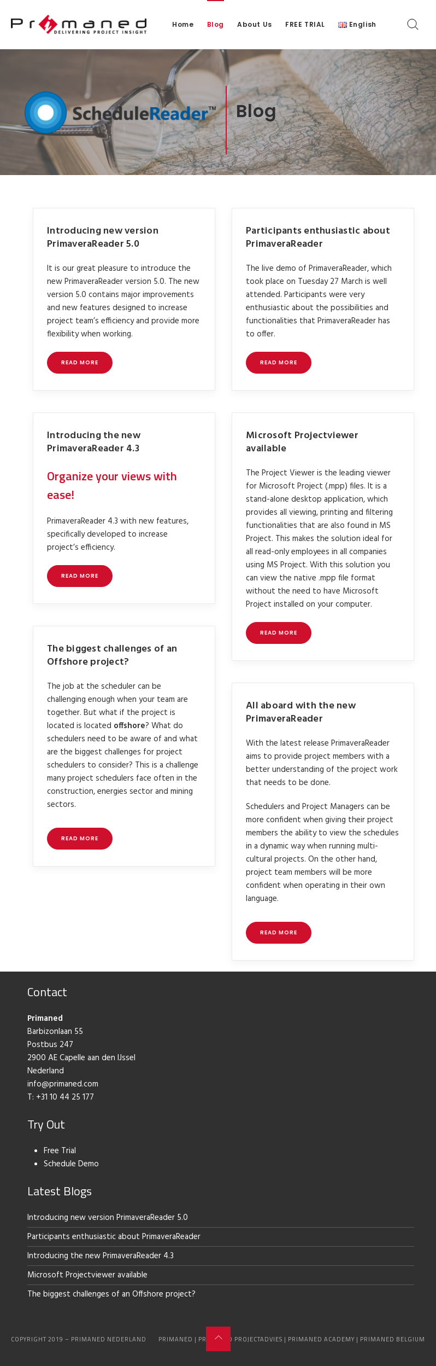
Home (182, 24)
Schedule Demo (71, 1164)
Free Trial (60, 1151)
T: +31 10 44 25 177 (60, 1097)
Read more (79, 362)
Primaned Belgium (392, 1339)
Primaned (175, 1339)
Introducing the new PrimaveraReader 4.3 (93, 442)
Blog (215, 24)
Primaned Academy (321, 1339)
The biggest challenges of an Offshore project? (112, 655)
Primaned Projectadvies (240, 1339)
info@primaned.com (62, 1084)
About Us (254, 24)
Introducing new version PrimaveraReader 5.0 (102, 237)
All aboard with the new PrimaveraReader (301, 712)
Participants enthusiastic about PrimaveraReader (318, 237)
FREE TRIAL (305, 24)
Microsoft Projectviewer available (302, 442)
